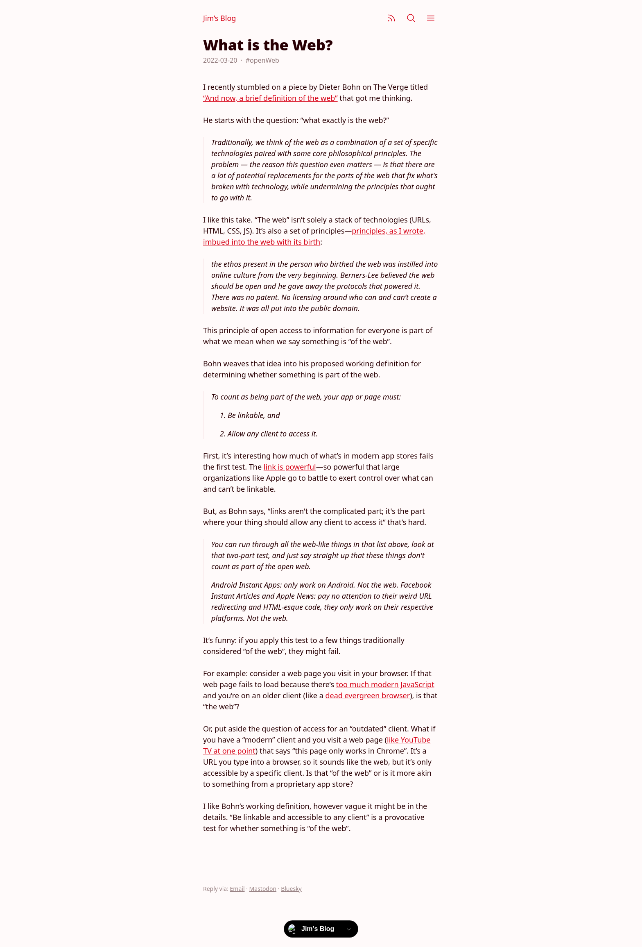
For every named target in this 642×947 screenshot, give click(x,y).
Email (237, 888)
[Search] (411, 18)
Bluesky (291, 888)
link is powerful (290, 467)
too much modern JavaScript (385, 684)
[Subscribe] (391, 18)
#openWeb (262, 60)
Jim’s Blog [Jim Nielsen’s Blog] (219, 18)
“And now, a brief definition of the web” (270, 98)
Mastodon (263, 888)
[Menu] (431, 18)
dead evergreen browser (367, 695)
